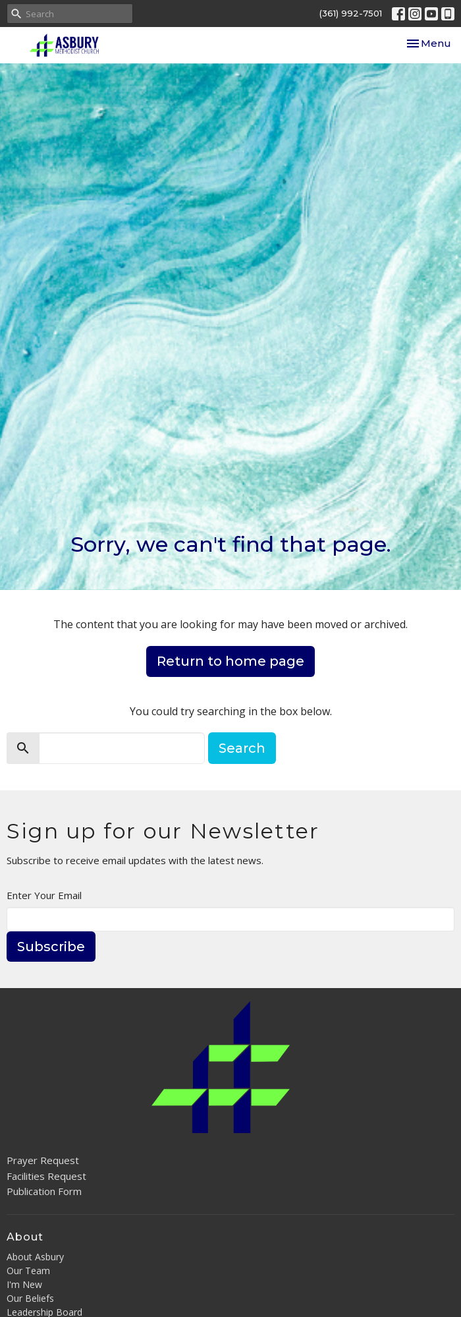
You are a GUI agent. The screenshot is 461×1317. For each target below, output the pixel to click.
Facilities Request (46, 1176)
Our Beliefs (30, 1298)
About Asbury (35, 1256)
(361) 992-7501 (350, 13)
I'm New (24, 1284)
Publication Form (44, 1191)
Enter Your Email (44, 895)
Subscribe (51, 946)
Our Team (28, 1270)
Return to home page (230, 661)
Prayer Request (43, 1160)
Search (242, 748)
